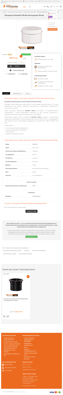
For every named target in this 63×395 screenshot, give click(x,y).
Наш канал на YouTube (10, 367)
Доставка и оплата (17, 1)
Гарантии (25, 1)
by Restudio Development (20, 391)
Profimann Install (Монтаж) (45, 1)
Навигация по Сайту (29, 357)
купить (17, 66)
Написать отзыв (56, 15)
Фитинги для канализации (39, 250)
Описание (6, 93)
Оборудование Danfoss (10, 348)
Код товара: (4, 54)
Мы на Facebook (9, 364)
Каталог (24, 7)
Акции (25, 347)
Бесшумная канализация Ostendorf (12, 250)
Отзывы (27, 93)
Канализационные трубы (9, 253)
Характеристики (17, 93)
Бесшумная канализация (25, 253)
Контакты (4, 2)
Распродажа (56, 1)
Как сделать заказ (6, 1)
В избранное (11, 73)
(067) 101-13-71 (48, 6)
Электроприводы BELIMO (11, 346)
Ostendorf (35, 144)
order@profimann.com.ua (31, 236)
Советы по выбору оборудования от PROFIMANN (29, 339)
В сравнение (24, 73)
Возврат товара (33, 1)
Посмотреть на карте (29, 385)
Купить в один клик (18, 70)
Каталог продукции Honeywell (12, 344)
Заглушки (26, 250)
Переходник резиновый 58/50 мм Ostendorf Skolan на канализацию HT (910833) (16, 299)
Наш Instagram (8, 370)
